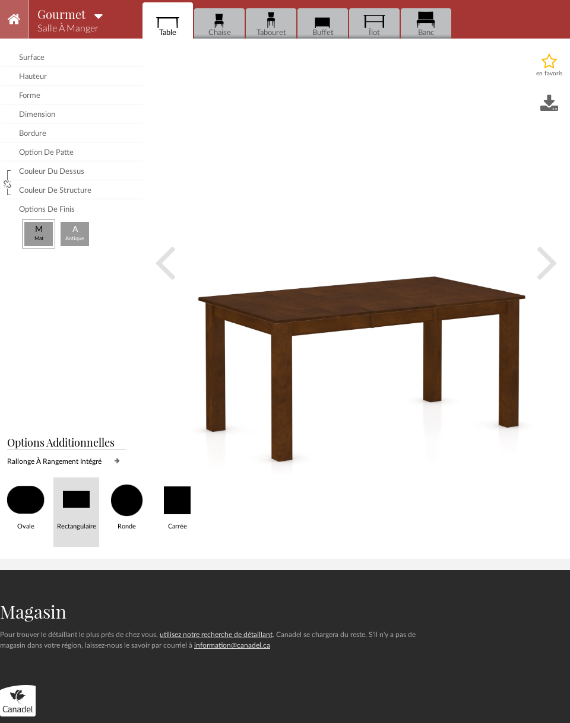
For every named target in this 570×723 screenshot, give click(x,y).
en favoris (549, 74)
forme (29, 96)
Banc (426, 24)
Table (167, 24)
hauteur (33, 77)
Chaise (219, 24)
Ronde (126, 504)
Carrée (177, 504)
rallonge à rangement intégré (54, 461)
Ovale (26, 504)
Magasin (33, 611)
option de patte (46, 153)
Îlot (374, 24)
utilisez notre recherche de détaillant (216, 634)
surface (32, 58)
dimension (37, 115)
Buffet (322, 24)
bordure (32, 134)
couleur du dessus (51, 172)
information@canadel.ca (232, 645)
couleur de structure (55, 191)
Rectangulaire (76, 504)
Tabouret (271, 24)
